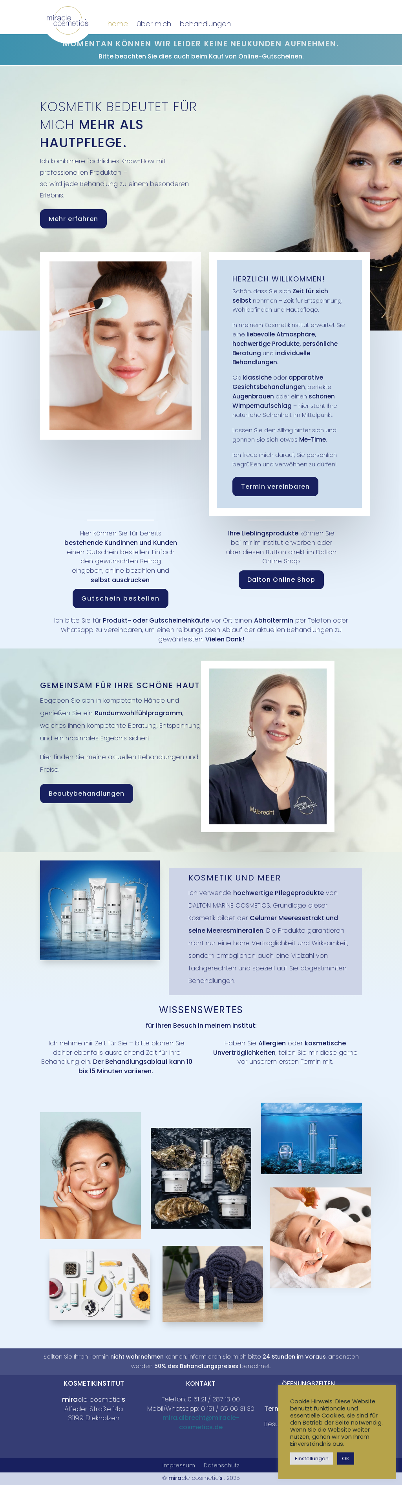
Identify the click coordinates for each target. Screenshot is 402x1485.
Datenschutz (221, 1466)
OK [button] (345, 1458)
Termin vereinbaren (275, 486)
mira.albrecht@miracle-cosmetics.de (201, 1422)
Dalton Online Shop (281, 579)
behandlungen (205, 24)
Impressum (179, 1466)
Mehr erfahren (73, 218)
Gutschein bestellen (120, 598)
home (118, 24)
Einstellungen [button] (312, 1458)
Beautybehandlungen (86, 793)
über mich (154, 24)
